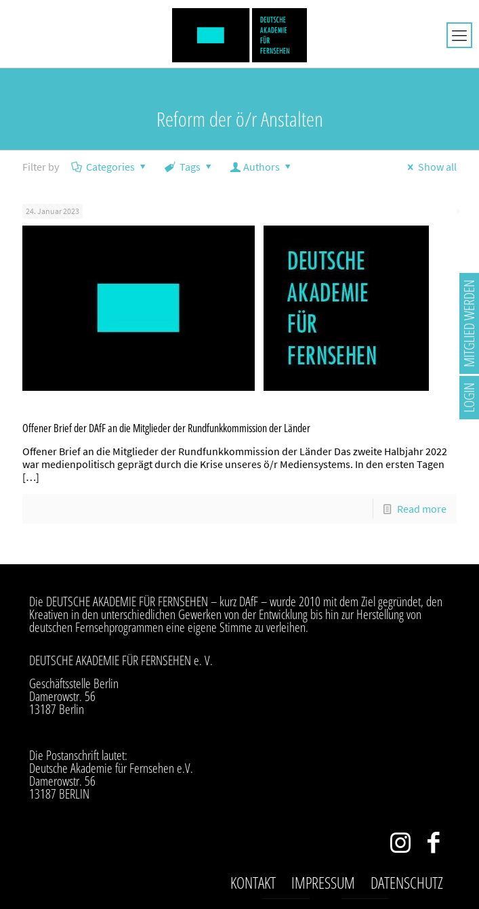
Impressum (323, 882)
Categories (109, 166)
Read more (421, 508)
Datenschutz (407, 882)
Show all (430, 166)
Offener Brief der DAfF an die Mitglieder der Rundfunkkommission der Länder (166, 428)
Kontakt (253, 882)
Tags (189, 166)
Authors (261, 166)
